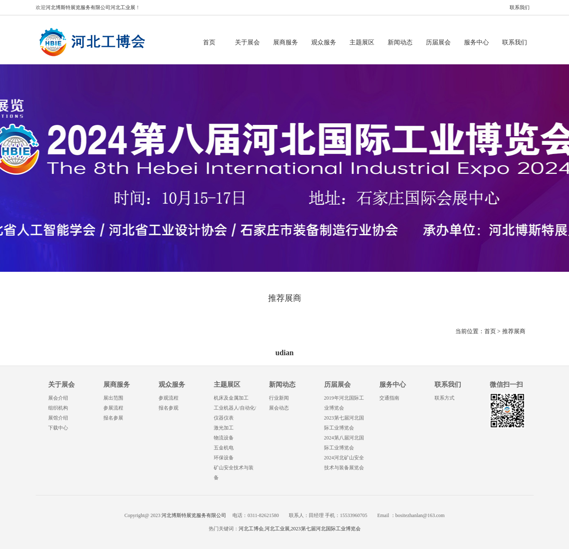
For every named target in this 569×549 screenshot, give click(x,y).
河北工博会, (252, 529)
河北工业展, (278, 529)
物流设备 (224, 438)
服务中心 (476, 42)
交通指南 (389, 398)
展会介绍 (58, 398)
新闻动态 (400, 42)
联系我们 (520, 7)
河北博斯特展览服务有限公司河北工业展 (90, 7)
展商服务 (285, 42)
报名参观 (168, 408)
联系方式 (444, 398)
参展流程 (113, 408)
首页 (209, 42)
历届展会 (438, 42)
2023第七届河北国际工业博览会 (326, 529)
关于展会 (247, 42)
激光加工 (224, 428)
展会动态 (279, 408)
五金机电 (224, 448)
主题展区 (361, 42)
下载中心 (58, 428)
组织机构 (58, 408)
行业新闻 (279, 398)
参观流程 (168, 398)
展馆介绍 (58, 418)
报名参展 (113, 418)
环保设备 (224, 458)
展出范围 (113, 398)
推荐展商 (513, 331)
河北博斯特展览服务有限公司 (193, 515)
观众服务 (323, 42)
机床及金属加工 (231, 398)
